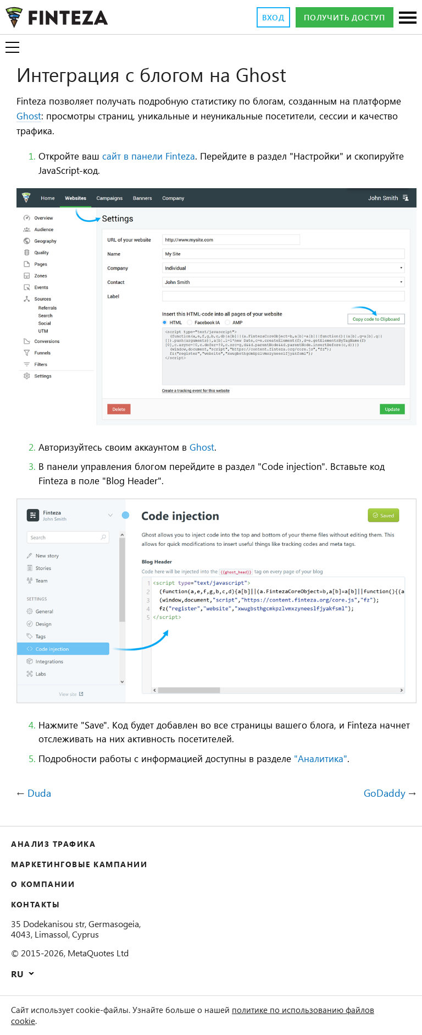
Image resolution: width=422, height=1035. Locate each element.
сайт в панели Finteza (164, 156)
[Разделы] (408, 18)
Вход (256, 17)
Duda (40, 794)
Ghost (89, 116)
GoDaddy (383, 794)
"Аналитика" (359, 758)
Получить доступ (337, 17)
